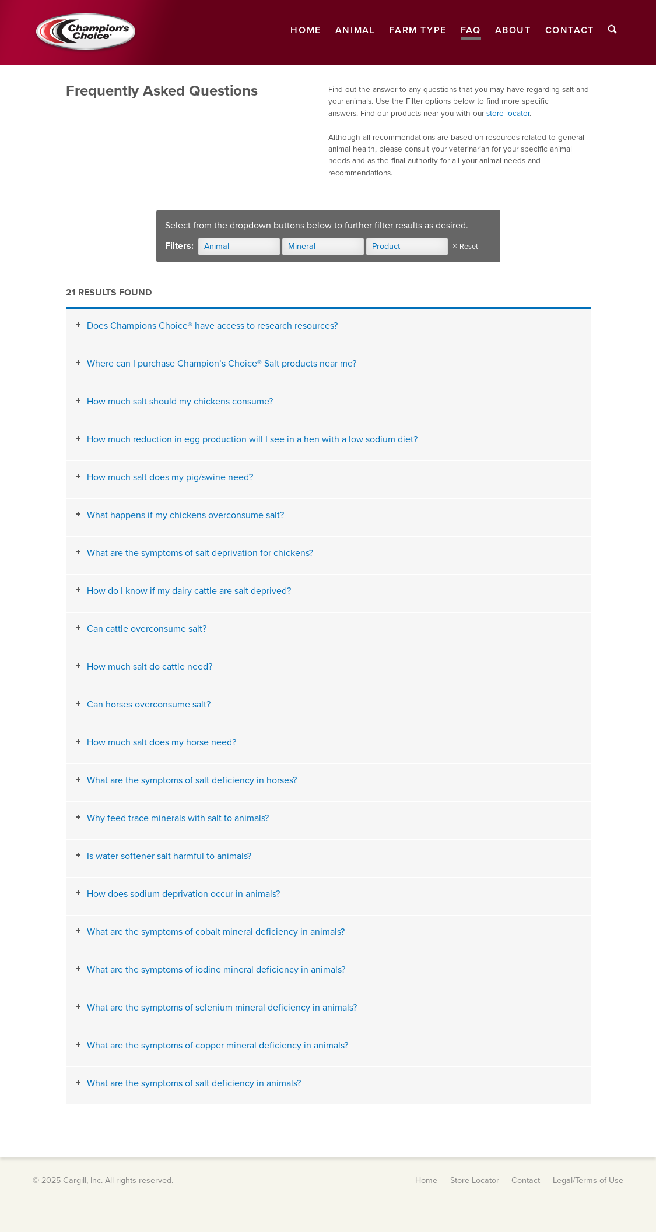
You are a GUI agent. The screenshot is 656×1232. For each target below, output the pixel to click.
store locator (507, 113)
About (513, 30)
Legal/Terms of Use (588, 1180)
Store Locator (474, 1180)
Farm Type (417, 30)
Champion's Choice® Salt (85, 32)
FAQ (471, 30)
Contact (569, 30)
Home (305, 30)
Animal (355, 30)
